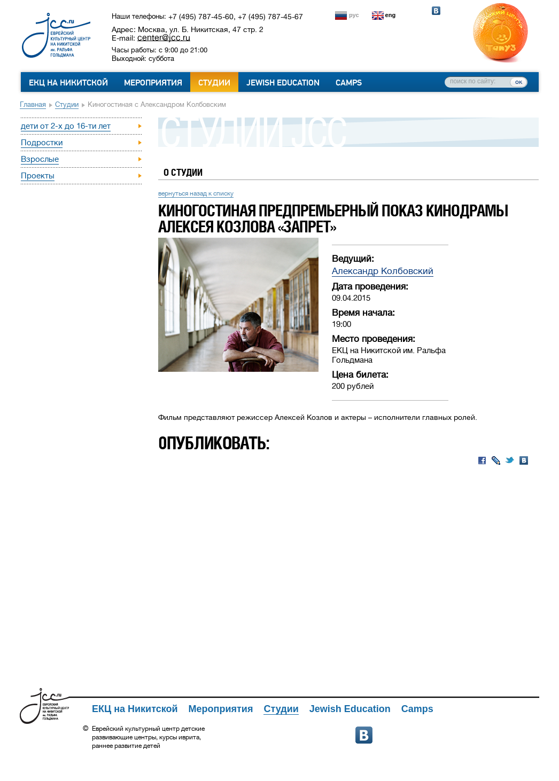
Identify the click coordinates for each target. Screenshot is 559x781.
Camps (349, 82)
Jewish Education (283, 82)
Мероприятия (153, 82)
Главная (33, 104)
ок (518, 81)
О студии (183, 172)
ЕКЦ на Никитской (68, 82)
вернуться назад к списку (196, 193)
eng (390, 15)
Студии (214, 82)
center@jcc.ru (163, 37)
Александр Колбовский (382, 271)
